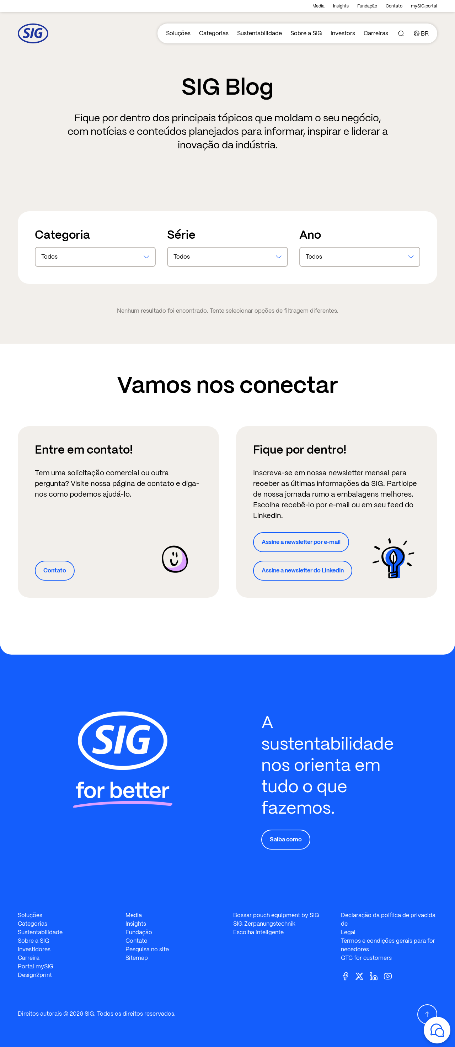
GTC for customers (366, 958)
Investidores (34, 949)
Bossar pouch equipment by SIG (276, 915)
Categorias (214, 33)
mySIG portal (424, 6)
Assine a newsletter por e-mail (301, 542)
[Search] (401, 33)
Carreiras (376, 33)
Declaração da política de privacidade (388, 919)
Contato (394, 6)
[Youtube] (391, 975)
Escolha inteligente (258, 932)
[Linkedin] (376, 975)
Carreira (28, 958)
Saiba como (286, 839)
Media (318, 6)
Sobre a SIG (306, 33)
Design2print (35, 975)
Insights (341, 6)
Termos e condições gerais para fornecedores (388, 945)
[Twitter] (362, 975)
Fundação (367, 6)
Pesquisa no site (147, 949)
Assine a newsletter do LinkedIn (303, 570)
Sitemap (136, 958)
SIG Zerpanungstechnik (264, 923)
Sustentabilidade (259, 33)
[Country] (421, 33)
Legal (348, 932)
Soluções (178, 33)
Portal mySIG (36, 966)
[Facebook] (348, 975)
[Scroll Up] (427, 1014)
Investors (343, 33)
